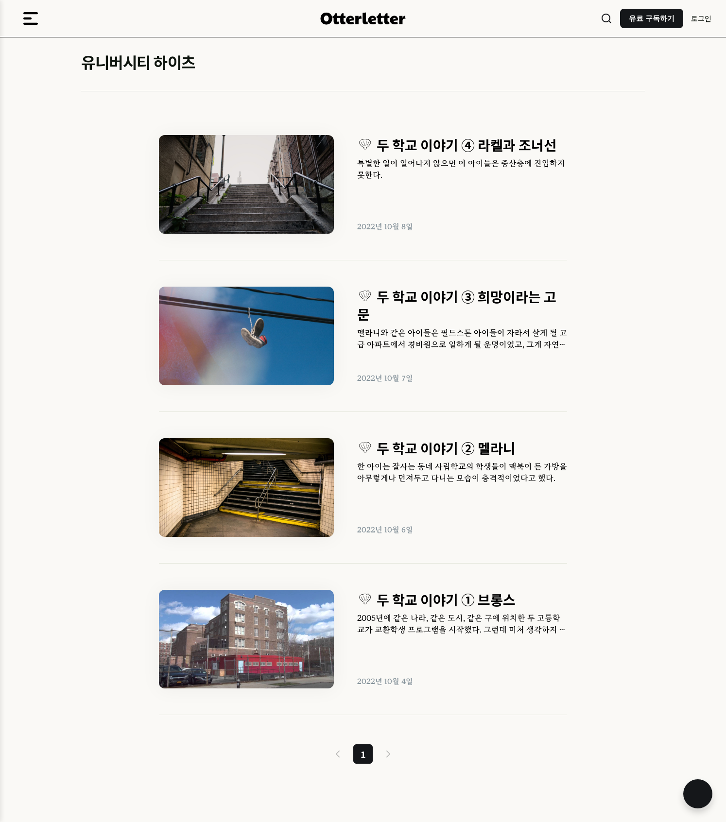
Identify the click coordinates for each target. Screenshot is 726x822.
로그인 (701, 18)
